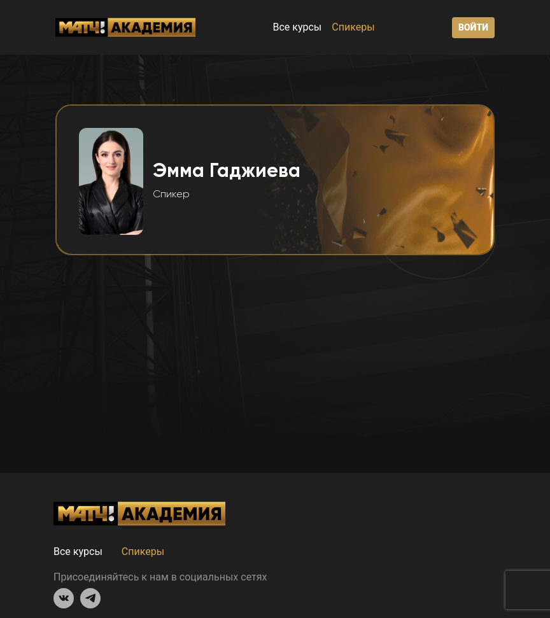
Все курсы (296, 27)
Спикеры (353, 27)
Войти (473, 27)
